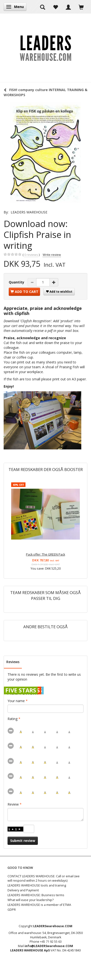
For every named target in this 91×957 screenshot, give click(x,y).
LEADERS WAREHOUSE (29, 212)
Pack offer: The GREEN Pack (45, 554)
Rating (12, 718)
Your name (16, 700)
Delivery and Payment (23, 890)
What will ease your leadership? (31, 900)
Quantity (17, 282)
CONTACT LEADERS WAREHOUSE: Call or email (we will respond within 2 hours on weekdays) (44, 878)
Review (13, 804)
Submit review (22, 840)
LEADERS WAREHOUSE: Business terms (36, 895)
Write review (52, 255)
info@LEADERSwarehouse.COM (49, 946)
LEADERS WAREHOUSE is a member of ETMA (39, 905)
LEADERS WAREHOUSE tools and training (37, 885)
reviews (31, 255)
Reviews (12, 661)
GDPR (12, 910)
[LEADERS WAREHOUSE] (45, 48)
